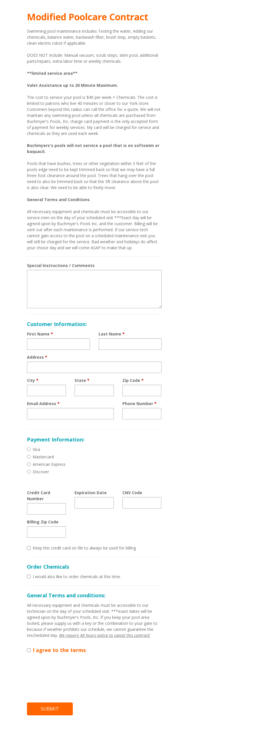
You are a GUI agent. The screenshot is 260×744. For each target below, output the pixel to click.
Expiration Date (91, 492)
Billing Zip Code (42, 522)
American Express (46, 464)
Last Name (112, 334)
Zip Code (133, 380)
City (32, 380)
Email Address (43, 403)
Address (37, 357)
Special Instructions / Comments (61, 265)
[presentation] (70, 676)
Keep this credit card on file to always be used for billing (81, 548)
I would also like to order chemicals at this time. (74, 576)
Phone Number (139, 403)
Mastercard (40, 457)
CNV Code (132, 492)
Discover (38, 471)
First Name (40, 334)
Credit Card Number (38, 495)
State (82, 380)
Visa (33, 449)
